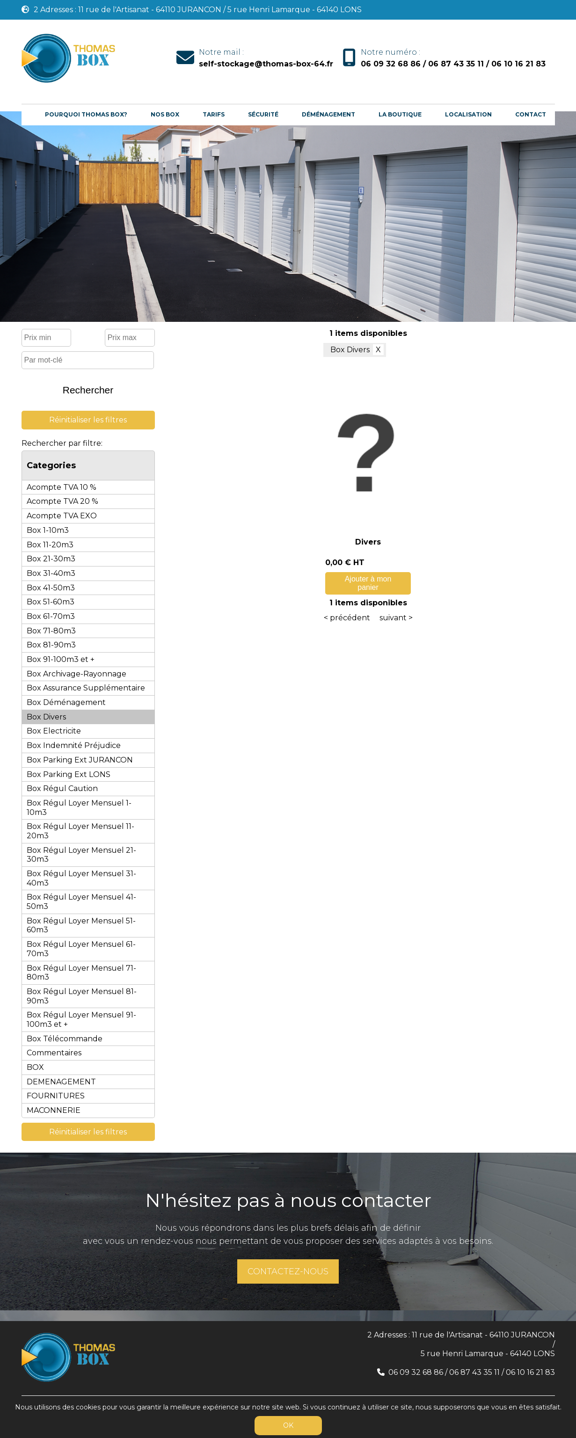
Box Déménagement (66, 702)
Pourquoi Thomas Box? (86, 114)
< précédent (347, 617)
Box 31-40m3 (51, 573)
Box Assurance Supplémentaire (86, 687)
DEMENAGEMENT (61, 1081)
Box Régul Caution (62, 788)
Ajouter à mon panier (368, 583)
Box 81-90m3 (51, 644)
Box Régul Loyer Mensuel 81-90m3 (82, 996)
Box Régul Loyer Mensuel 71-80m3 (81, 973)
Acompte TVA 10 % (61, 487)
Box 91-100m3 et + (61, 659)
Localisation (468, 114)
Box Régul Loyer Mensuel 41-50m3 (81, 902)
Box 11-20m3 (50, 544)
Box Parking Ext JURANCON (80, 759)
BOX (35, 1067)
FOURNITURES (56, 1095)
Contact (530, 114)
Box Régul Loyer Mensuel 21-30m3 (81, 855)
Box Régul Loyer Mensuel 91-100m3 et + (81, 1019)
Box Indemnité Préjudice (74, 745)
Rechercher (88, 390)
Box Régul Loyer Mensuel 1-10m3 (79, 808)
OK (288, 1425)
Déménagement (328, 114)
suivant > (396, 617)
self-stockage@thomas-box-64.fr (266, 63)
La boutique (400, 114)
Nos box (165, 114)
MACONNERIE (53, 1110)
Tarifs (214, 114)
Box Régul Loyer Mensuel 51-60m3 (81, 925)
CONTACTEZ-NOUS (288, 1271)
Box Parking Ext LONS (68, 774)
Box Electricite (54, 730)
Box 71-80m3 (51, 630)
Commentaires (54, 1052)
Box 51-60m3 (50, 601)
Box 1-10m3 (48, 530)
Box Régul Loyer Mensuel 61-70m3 (81, 949)
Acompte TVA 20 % (62, 501)
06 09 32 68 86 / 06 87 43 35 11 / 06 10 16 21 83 (453, 63)
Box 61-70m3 (51, 616)
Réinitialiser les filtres (88, 419)
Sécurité (263, 114)
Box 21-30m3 (51, 558)
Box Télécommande (64, 1038)
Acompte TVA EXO (62, 515)
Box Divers (46, 716)
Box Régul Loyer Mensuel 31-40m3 (81, 878)
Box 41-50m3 (51, 587)
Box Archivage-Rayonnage (76, 673)
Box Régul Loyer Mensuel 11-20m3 (80, 831)
